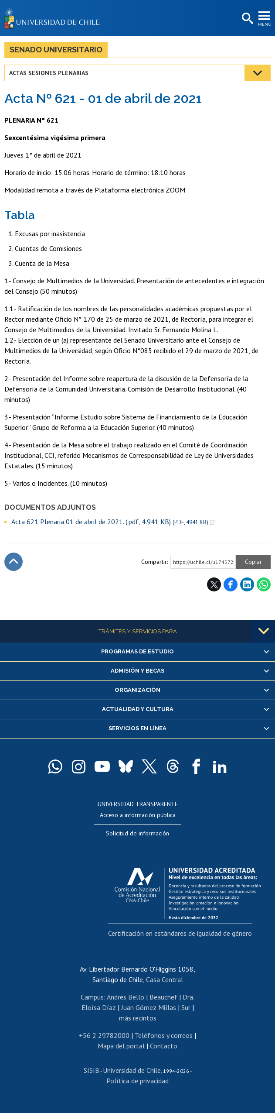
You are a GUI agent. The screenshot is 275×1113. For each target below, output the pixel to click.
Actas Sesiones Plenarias (48, 73)
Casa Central (164, 979)
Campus (92, 997)
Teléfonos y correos (164, 1035)
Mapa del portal (121, 1045)
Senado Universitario (56, 49)
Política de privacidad (137, 1080)
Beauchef (163, 997)
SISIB (91, 1070)
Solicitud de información (137, 833)
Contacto (163, 1045)
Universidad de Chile (132, 1070)
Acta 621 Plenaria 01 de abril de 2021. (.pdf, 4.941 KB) (109, 522)
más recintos (137, 1017)
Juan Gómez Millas (148, 1007)
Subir (13, 562)
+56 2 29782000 (104, 1035)
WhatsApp (263, 584)
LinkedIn (247, 584)
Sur (185, 1007)
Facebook (230, 584)
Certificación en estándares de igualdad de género (180, 933)
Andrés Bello (125, 997)
